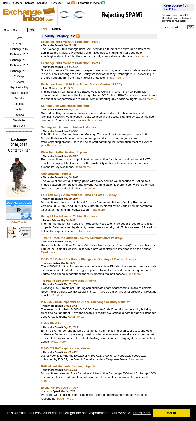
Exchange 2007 (19, 49)
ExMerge (19, 76)
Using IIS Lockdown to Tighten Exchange (69, 216)
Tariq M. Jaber (50, 88)
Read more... (142, 56)
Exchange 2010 (19, 54)
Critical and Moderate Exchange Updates (69, 366)
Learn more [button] (142, 413)
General (19, 81)
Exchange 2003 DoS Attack (59, 387)
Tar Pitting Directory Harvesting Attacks (68, 280)
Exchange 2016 (19, 65)
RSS (68, 3)
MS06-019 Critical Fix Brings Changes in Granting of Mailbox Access (88, 259)
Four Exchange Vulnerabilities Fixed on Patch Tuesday (79, 195)
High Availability (19, 87)
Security (19, 98)
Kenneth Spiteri (51, 263)
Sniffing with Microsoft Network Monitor (68, 127)
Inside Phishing (52, 323)
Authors (17, 3)
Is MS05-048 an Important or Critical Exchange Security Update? (85, 302)
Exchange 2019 (19, 71)
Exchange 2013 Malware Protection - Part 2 (70, 41)
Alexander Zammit (53, 45)
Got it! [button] (171, 413)
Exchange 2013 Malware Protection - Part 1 (70, 63)
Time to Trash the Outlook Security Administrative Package (82, 238)
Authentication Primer (56, 173)
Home (6, 3)
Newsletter (57, 3)
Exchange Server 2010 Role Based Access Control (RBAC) (81, 84)
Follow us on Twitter (89, 3)
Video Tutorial (19, 222)
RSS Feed (19, 125)
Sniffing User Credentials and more (65, 105)
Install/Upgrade (19, 92)
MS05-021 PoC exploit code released (66, 348)
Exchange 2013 (19, 60)
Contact (29, 3)
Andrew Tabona (51, 220)
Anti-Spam (19, 43)
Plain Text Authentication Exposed (65, 152)
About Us (42, 3)
